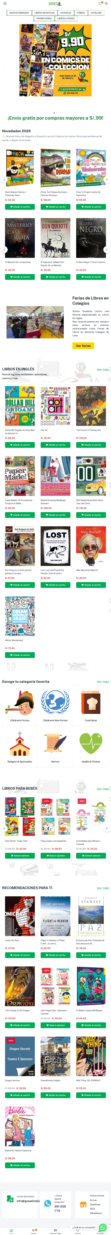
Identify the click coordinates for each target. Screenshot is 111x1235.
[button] (3, 67)
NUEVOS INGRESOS (19, 13)
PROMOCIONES (44, 18)
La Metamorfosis (13, 262)
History (55, 761)
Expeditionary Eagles (50, 1080)
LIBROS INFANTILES (44, 13)
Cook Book (91, 720)
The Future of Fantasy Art (88, 430)
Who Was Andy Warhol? (87, 570)
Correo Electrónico (25, 1196)
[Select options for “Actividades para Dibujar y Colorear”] (91, 856)
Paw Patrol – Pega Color (16, 841)
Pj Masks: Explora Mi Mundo (89, 1010)
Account (100, 1231)
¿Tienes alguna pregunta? (59, 1199)
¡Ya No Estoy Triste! (50, 192)
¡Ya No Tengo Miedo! (14, 192)
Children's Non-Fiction (55, 720)
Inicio (11, 1231)
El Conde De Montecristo (87, 262)
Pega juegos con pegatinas (53, 841)
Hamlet (44, 262)
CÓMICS (81, 13)
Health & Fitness (91, 761)
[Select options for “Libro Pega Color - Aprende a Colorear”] (55, 1025)
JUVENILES (65, 13)
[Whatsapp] (103, 1227)
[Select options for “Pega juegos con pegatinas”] (55, 856)
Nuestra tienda (97, 1196)
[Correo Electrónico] (10, 1198)
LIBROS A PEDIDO (66, 18)
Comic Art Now (12, 940)
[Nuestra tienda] (83, 1204)
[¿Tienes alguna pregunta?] (47, 1203)
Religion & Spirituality (20, 761)
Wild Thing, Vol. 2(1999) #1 (88, 1080)
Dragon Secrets (12, 1080)
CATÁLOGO (96, 13)
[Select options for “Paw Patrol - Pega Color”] (20, 856)
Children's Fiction (19, 720)
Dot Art (44, 430)
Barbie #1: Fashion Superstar (18, 1150)
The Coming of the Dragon (17, 1010)
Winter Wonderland (14, 640)
